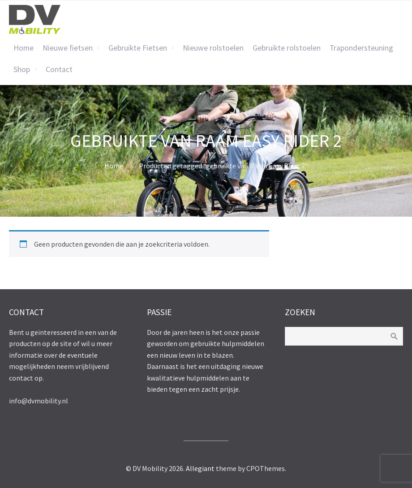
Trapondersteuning (361, 48)
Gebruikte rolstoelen (287, 48)
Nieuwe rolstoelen (213, 48)
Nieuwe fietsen (68, 48)
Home (23, 48)
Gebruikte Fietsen (137, 48)
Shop (21, 69)
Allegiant (200, 468)
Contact (59, 69)
